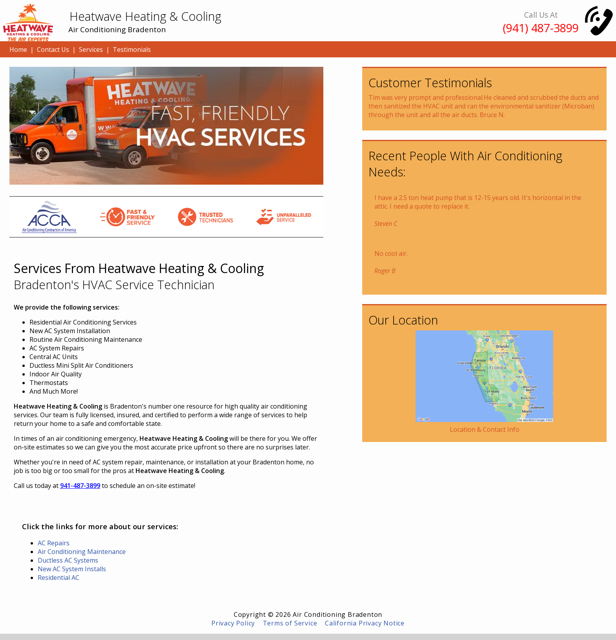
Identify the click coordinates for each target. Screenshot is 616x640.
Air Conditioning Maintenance (82, 551)
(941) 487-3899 (541, 27)
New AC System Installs (72, 569)
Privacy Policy (233, 623)
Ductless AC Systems (68, 560)
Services (91, 49)
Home (18, 49)
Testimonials (132, 49)
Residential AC (58, 577)
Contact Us (53, 49)
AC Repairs (54, 543)
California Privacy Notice (365, 623)
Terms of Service (290, 623)
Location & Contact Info (484, 429)
